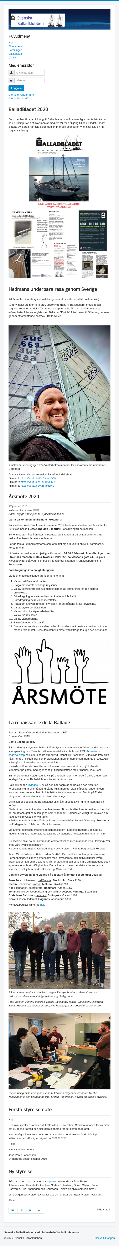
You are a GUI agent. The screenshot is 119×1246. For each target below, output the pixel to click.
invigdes (33, 784)
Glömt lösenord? (18, 98)
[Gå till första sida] (13, 1211)
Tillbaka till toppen (104, 1238)
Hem (11, 42)
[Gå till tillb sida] (21, 1211)
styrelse (52, 1181)
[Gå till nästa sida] (30, 1211)
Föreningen (15, 50)
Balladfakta (15, 53)
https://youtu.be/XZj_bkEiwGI (38, 485)
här (42, 904)
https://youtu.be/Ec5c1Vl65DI (38, 481)
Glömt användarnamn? (22, 94)
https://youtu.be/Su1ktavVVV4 (39, 478)
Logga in (16, 88)
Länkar (13, 57)
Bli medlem (15, 46)
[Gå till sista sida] (39, 1211)
